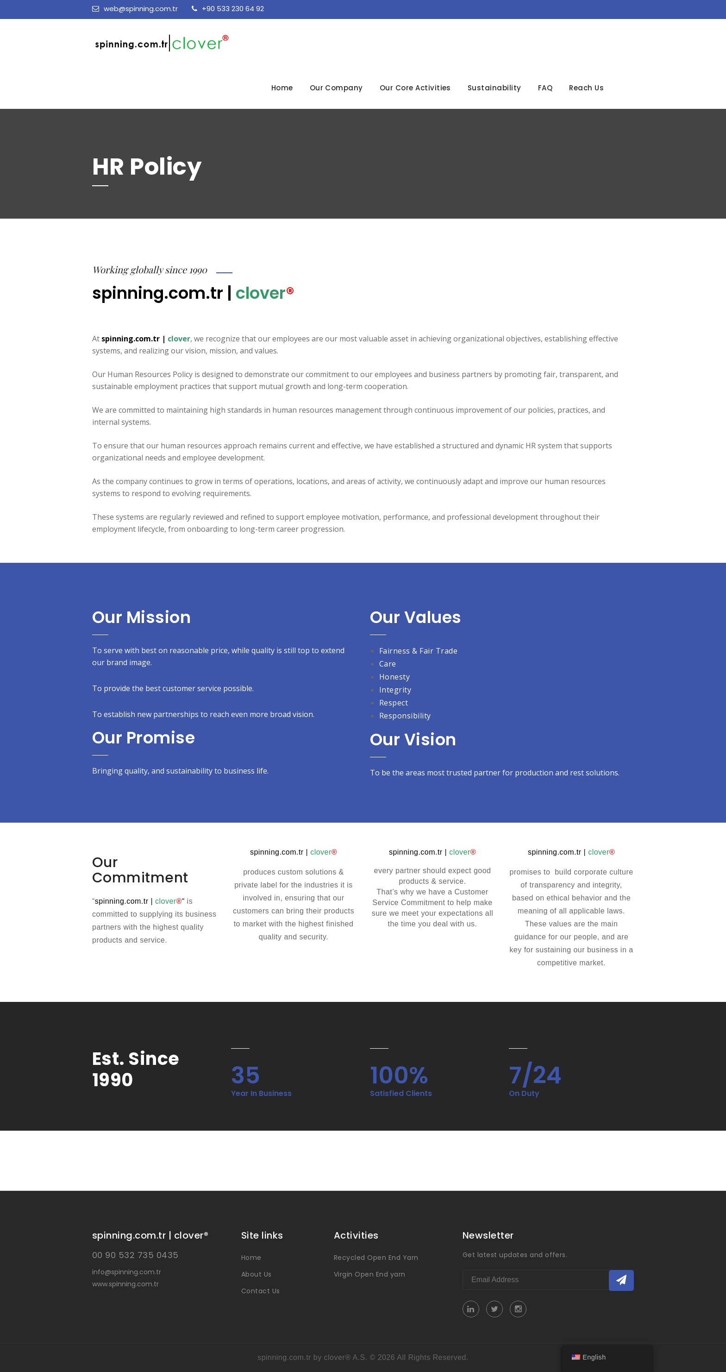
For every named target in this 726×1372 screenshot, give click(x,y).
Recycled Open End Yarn (376, 1257)
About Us (256, 1274)
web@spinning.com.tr (135, 8)
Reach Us (586, 88)
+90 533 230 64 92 (228, 8)
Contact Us (260, 1291)
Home (282, 88)
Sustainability (494, 88)
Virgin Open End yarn (370, 1274)
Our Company (336, 88)
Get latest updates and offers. (515, 1254)
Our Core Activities (415, 88)
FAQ (545, 88)
